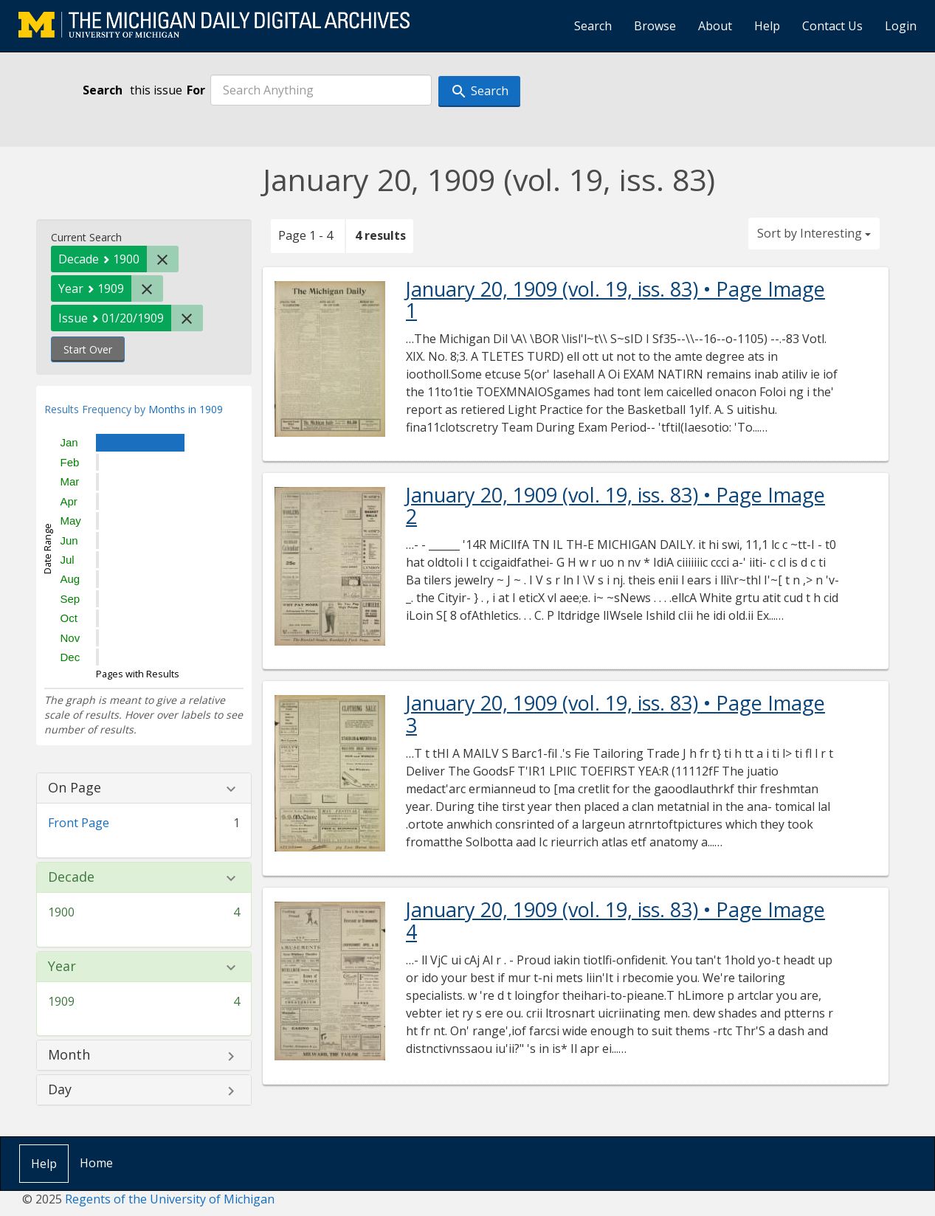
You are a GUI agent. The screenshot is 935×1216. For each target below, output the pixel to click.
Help (767, 26)
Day (60, 1089)
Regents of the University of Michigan (170, 1199)
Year (62, 966)
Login (901, 26)
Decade (71, 877)
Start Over (87, 349)
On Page (74, 788)
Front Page (78, 823)
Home (96, 1163)
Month (69, 1055)
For (196, 90)
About (715, 26)
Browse (655, 26)
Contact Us (832, 26)
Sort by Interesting (814, 233)
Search (593, 26)
